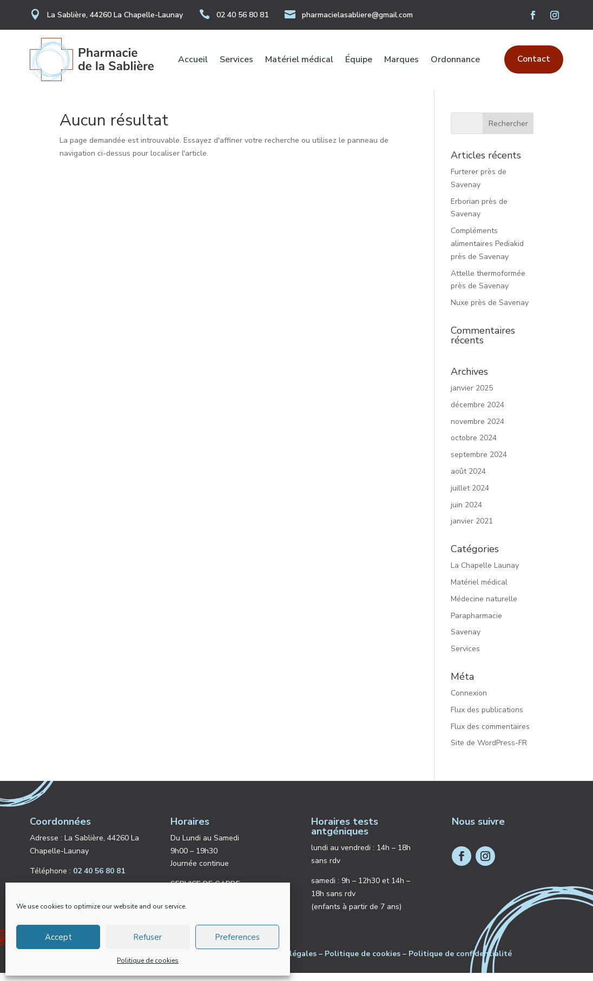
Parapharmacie (476, 624)
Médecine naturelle (484, 607)
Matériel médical (299, 60)
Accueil (193, 60)
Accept (58, 937)
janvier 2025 (472, 396)
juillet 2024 (470, 496)
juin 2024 (466, 513)
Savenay (465, 640)
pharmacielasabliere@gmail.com (357, 15)
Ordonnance (455, 60)
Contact (533, 59)
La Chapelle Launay (485, 573)
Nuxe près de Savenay (490, 311)
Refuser (147, 937)
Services (236, 60)
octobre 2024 (474, 446)
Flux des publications (487, 718)
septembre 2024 (479, 463)
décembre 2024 (477, 413)
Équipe (358, 60)
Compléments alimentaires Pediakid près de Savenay (487, 252)
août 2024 (468, 479)
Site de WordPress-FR (489, 751)
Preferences (237, 937)
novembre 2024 (477, 430)
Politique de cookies (148, 960)
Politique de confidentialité (460, 962)
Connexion (469, 701)
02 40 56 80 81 (242, 15)
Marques (401, 60)
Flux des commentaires (490, 735)
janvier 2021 (472, 529)
